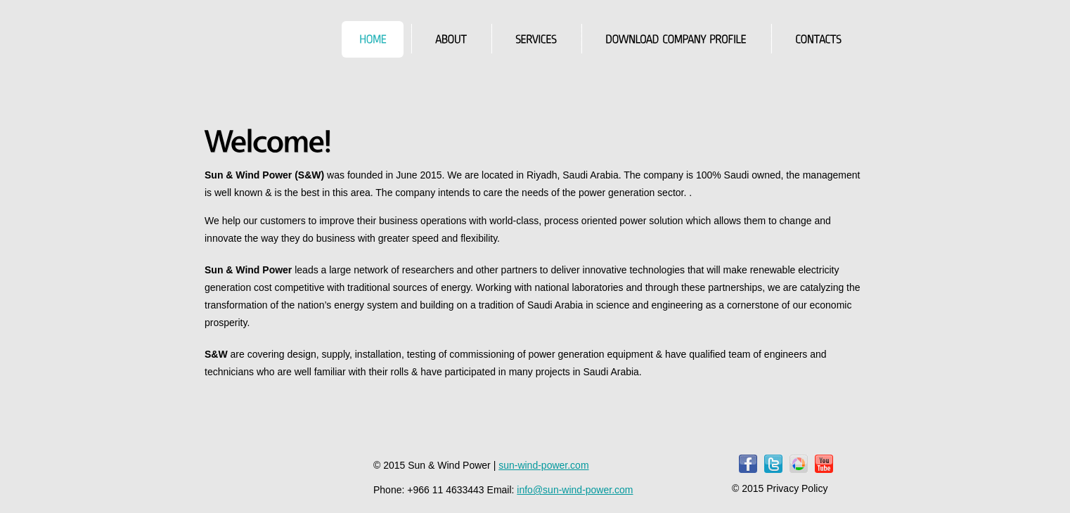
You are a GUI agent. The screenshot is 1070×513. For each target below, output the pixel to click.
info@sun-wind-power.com (575, 489)
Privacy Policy (796, 488)
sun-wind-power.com (543, 465)
